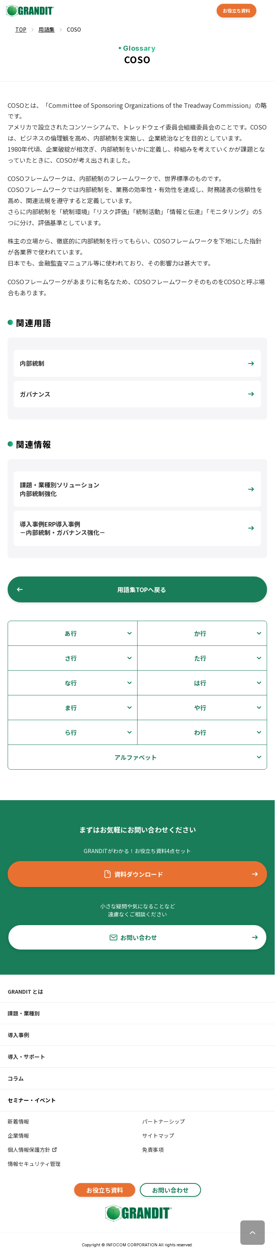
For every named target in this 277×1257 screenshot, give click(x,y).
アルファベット (135, 757)
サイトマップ (158, 1135)
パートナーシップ (163, 1121)
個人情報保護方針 (33, 1149)
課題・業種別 (24, 1013)
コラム (16, 1078)
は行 (200, 682)
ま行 (71, 707)
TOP (20, 29)
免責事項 (153, 1149)
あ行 (71, 633)
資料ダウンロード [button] (181, 874)
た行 (200, 658)
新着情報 (18, 1121)
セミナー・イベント (32, 1100)
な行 (71, 682)
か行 (200, 633)
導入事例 (18, 1035)
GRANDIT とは (25, 991)
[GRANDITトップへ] (137, 1213)
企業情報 (18, 1135)
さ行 (71, 658)
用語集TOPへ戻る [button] (91, 589)
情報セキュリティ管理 (34, 1163)
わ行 (200, 732)
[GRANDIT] (29, 10)
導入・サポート (26, 1056)
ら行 (71, 732)
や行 (200, 707)
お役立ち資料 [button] (236, 10)
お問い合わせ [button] (184, 937)
